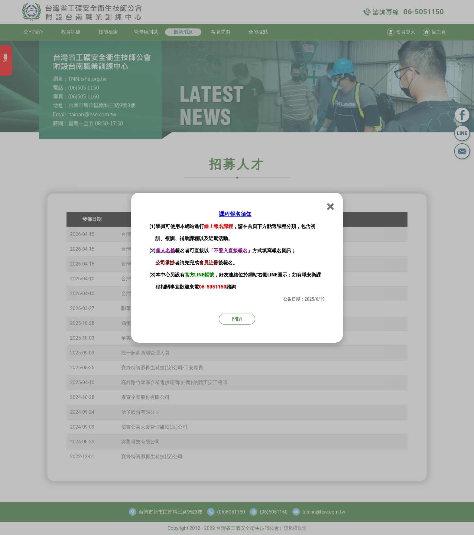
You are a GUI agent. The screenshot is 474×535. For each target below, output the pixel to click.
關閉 (237, 319)
